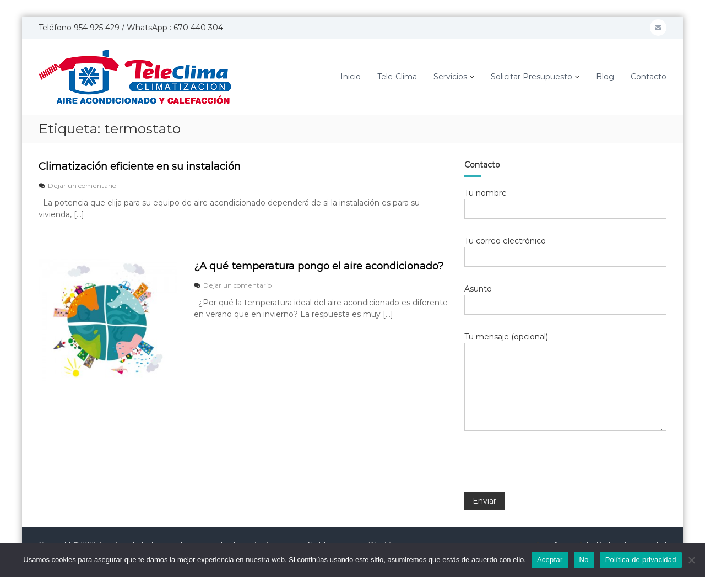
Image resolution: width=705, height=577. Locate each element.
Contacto (648, 77)
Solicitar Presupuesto (531, 77)
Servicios (450, 77)
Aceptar (550, 560)
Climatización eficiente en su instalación (140, 166)
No (584, 560)
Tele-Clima (397, 77)
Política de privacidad (640, 560)
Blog (605, 77)
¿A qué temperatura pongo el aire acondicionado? (318, 266)
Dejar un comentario (82, 185)
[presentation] (548, 468)
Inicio (350, 77)
